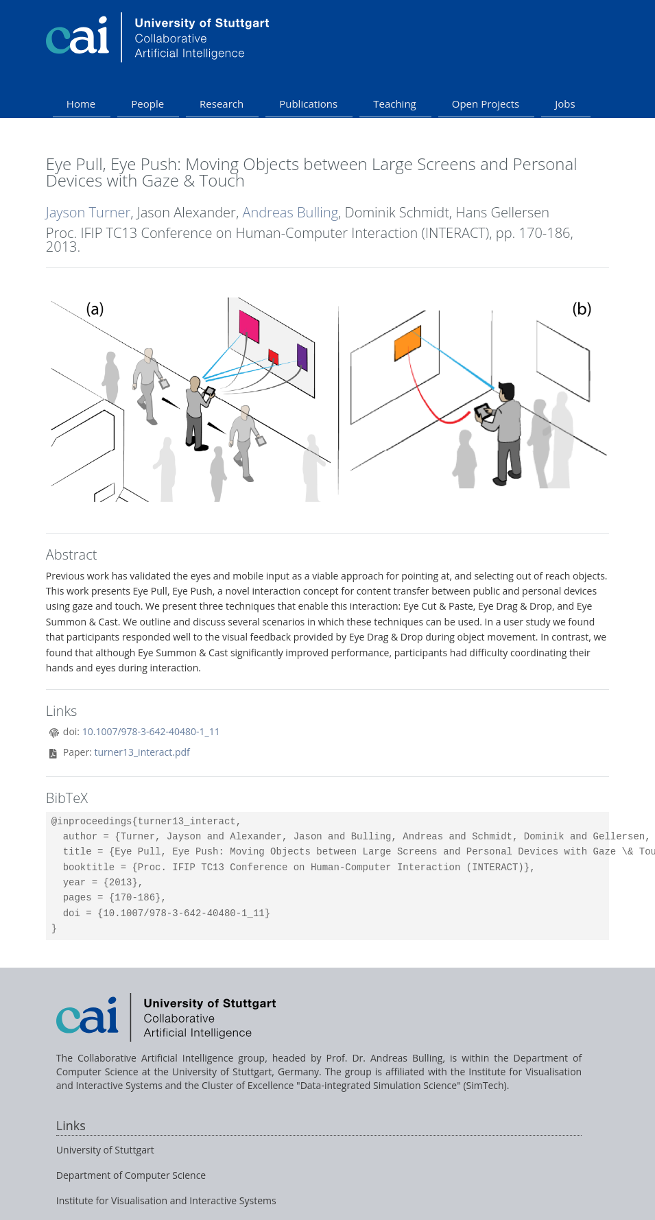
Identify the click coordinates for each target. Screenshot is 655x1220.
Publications (308, 103)
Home (81, 103)
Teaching (394, 103)
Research (221, 103)
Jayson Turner (88, 212)
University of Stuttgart (105, 1149)
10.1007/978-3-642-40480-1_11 (151, 731)
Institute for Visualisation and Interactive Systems (166, 1200)
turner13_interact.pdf (142, 751)
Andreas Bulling (290, 212)
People (147, 103)
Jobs (565, 103)
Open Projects (485, 103)
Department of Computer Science (131, 1175)
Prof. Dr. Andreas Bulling (384, 1057)
